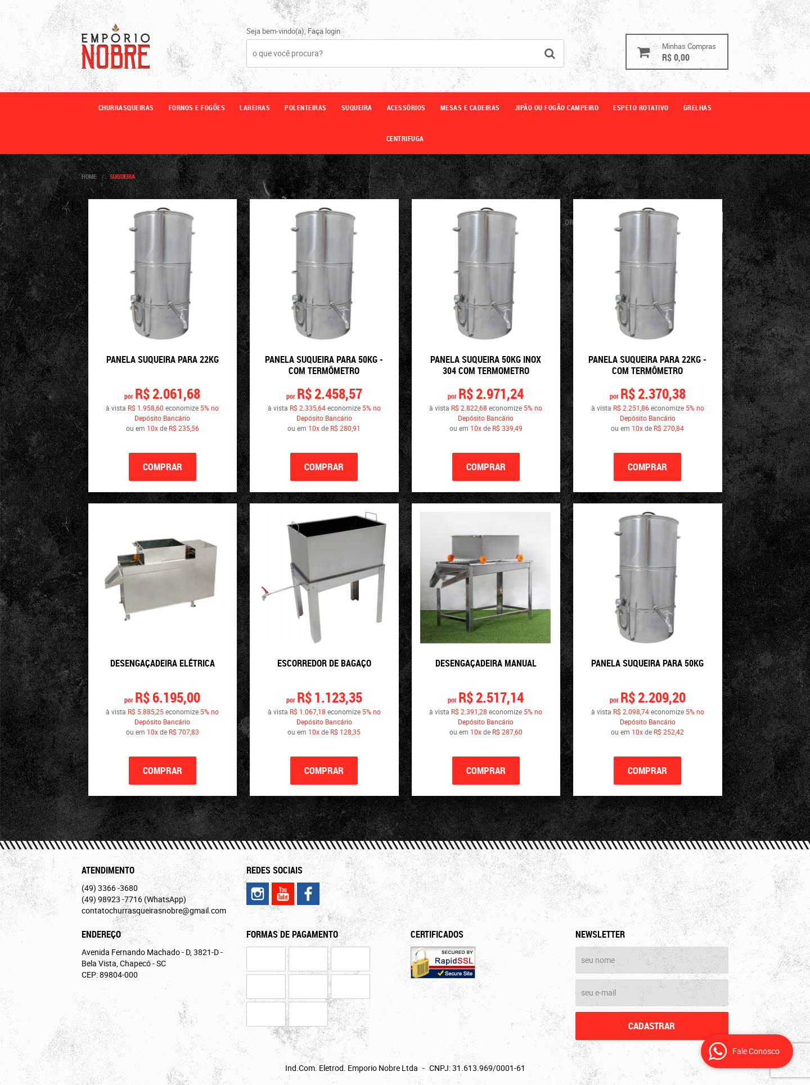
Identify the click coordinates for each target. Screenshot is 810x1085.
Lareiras (255, 107)
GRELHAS (697, 107)
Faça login (324, 31)
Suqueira (356, 107)
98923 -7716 (134, 899)
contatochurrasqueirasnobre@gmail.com (154, 910)
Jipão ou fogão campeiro (557, 107)
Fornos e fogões (197, 107)
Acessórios (406, 107)
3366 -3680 (110, 888)
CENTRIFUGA (405, 138)
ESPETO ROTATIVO (641, 107)
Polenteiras (306, 107)
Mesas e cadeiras (470, 107)
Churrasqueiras (126, 107)
